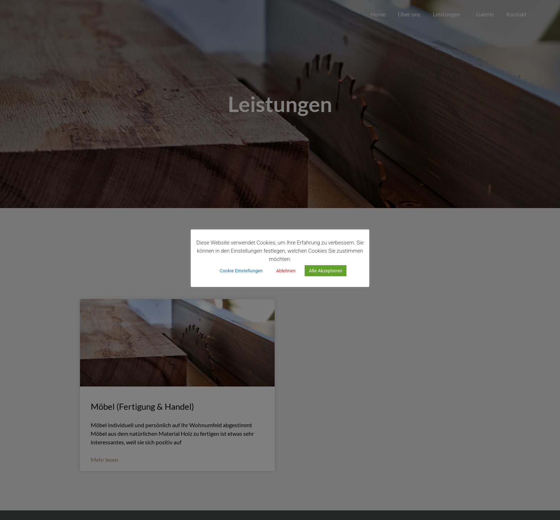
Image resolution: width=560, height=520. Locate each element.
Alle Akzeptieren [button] (325, 270)
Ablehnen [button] (285, 270)
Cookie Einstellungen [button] (241, 270)
